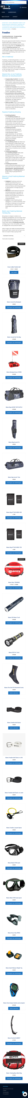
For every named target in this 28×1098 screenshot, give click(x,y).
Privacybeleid (6, 1094)
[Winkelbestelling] (14, 235)
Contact (15, 16)
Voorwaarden (6, 1092)
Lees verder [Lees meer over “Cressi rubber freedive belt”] (14, 272)
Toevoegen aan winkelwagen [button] (14, 307)
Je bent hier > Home (7, 22)
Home (3, 12)
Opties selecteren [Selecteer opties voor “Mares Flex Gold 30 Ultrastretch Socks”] (14, 693)
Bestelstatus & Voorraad (8, 1088)
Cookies (4, 1090)
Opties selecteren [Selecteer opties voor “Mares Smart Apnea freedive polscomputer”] (14, 1008)
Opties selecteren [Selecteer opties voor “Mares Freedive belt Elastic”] (14, 728)
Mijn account (5, 16)
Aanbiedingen (12, 12)
